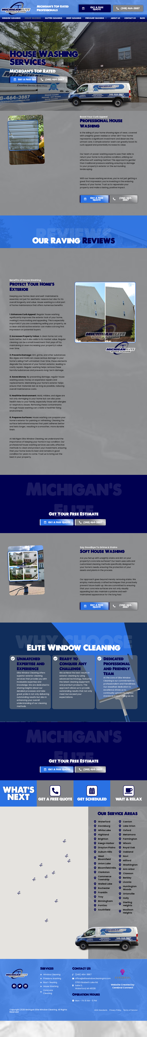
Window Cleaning (11, 18)
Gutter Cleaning (53, 18)
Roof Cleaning (73, 18)
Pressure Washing (96, 18)
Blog (142, 18)
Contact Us (130, 18)
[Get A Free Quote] (55, 790)
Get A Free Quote (55, 799)
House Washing (33, 18)
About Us (115, 18)
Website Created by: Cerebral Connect (123, 986)
